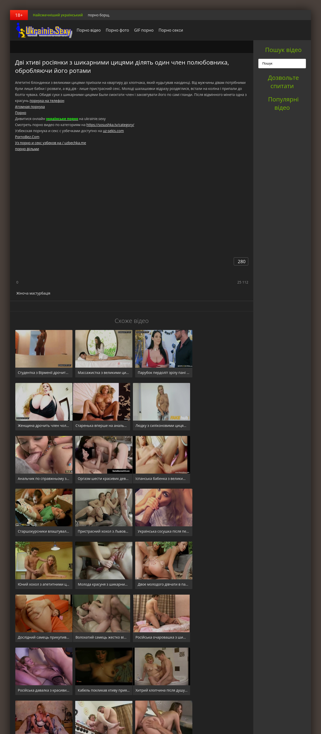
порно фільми (27, 148)
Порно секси (169, 30)
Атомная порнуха (30, 106)
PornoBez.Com (27, 136)
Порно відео (87, 30)
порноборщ (41, 30)
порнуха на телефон (47, 100)
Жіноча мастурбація (33, 293)
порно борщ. (99, 15)
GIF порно (142, 30)
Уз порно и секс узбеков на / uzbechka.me (50, 142)
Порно (20, 112)
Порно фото (116, 30)
